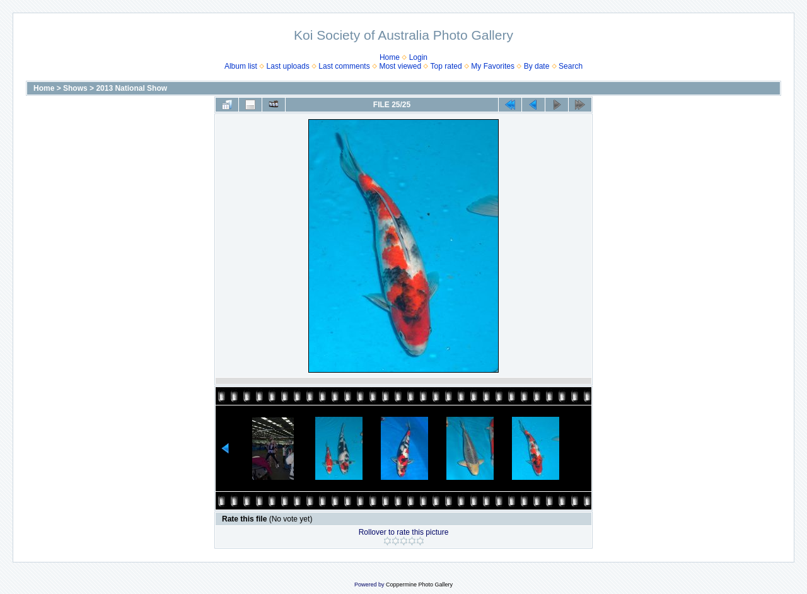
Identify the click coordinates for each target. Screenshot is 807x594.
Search (571, 66)
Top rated (446, 66)
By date (537, 66)
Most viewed (400, 66)
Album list (240, 66)
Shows (75, 88)
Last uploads (288, 66)
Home (390, 57)
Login (418, 57)
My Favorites (492, 66)
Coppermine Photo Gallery (419, 584)
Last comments (343, 66)
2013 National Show (131, 88)
